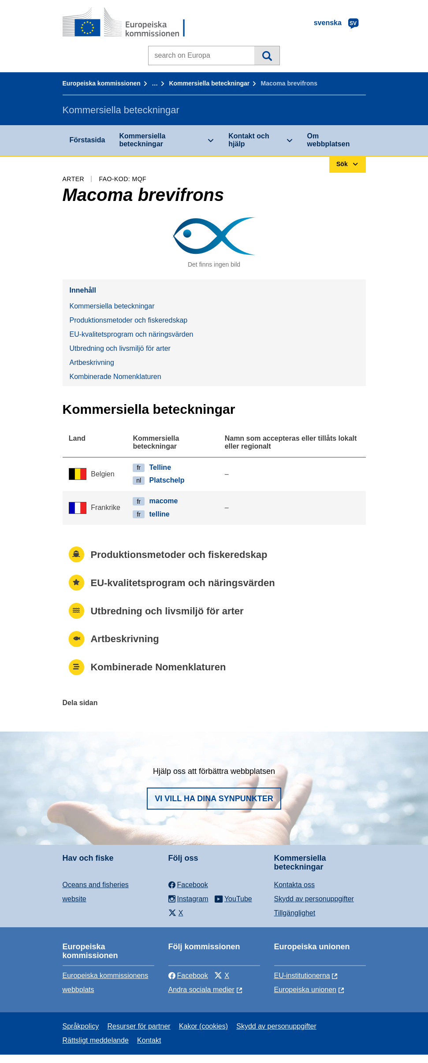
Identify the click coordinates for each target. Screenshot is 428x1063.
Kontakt (149, 1040)
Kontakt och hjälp (248, 140)
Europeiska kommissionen (102, 83)
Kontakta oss (294, 884)
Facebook (188, 975)
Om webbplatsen (328, 140)
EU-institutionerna (302, 975)
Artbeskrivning (92, 362)
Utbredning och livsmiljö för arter (120, 348)
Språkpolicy (81, 1026)
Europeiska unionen (305, 989)
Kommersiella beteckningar (209, 83)
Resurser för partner (138, 1026)
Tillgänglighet (295, 913)
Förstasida (87, 140)
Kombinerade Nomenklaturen (115, 376)
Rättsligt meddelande (96, 1040)
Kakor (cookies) (203, 1026)
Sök (266, 55)
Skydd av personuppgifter (314, 899)
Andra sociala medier (201, 989)
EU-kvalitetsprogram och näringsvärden (132, 334)
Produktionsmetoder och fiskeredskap (129, 320)
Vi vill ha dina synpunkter (214, 798)
